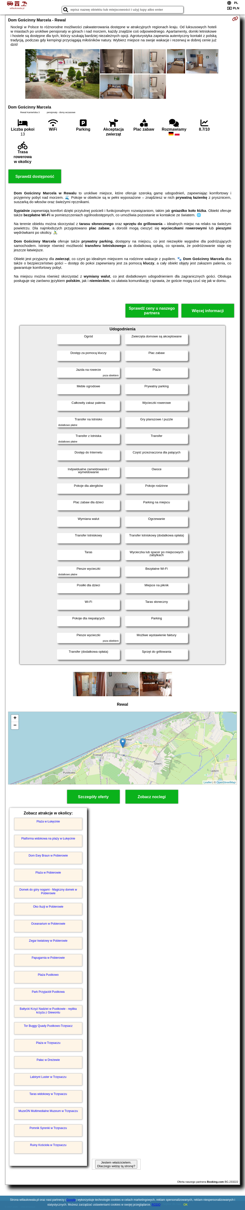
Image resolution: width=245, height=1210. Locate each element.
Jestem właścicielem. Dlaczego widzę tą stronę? (116, 1164)
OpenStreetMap (226, 782)
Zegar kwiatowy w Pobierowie (48, 940)
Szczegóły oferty (93, 797)
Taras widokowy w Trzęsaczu (48, 1094)
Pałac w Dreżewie (48, 1060)
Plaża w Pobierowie (48, 872)
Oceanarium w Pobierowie (48, 923)
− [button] (15, 725)
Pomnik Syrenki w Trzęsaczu (48, 1128)
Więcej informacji (208, 311)
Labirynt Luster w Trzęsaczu (48, 1077)
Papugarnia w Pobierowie (48, 957)
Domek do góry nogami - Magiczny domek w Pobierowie (48, 891)
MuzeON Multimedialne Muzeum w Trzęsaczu (48, 1111)
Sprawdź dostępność (34, 176)
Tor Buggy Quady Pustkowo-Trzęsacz (48, 1026)
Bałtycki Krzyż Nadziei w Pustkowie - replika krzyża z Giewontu (48, 1010)
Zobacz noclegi (152, 797)
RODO (156, 1204)
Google (71, 1199)
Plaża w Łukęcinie (48, 821)
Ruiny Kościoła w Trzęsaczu (48, 1145)
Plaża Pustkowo (48, 974)
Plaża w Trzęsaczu (48, 1043)
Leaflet (208, 782)
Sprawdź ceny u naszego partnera (152, 310)
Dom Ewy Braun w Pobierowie (48, 855)
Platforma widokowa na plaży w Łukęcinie (48, 838)
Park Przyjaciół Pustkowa (48, 991)
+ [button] (15, 718)
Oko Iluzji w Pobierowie (48, 906)
